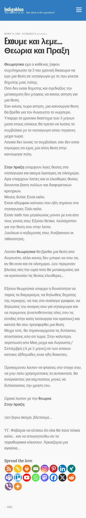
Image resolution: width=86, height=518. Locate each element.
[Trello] (18, 478)
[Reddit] (71, 478)
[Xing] (71, 469)
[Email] (36, 469)
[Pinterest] (54, 469)
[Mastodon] (45, 478)
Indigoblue (14, 9)
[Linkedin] (62, 469)
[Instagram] (45, 469)
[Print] (27, 469)
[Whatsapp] (36, 478)
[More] (18, 486)
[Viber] (9, 486)
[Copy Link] (18, 469)
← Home (8, 507)
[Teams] (9, 478)
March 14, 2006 (12, 33)
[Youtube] (27, 478)
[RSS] (9, 469)
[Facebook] (54, 478)
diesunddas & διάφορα (34, 33)
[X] (62, 478)
